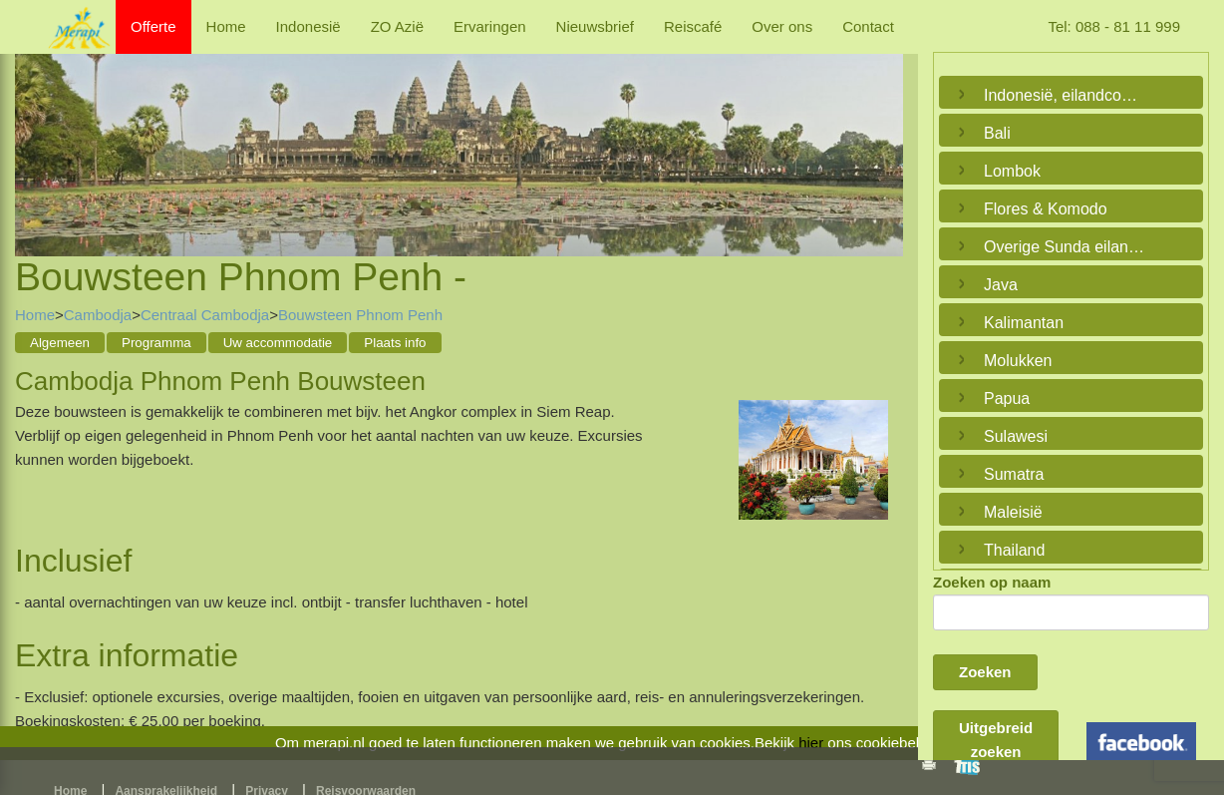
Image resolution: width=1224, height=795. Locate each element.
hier (810, 742)
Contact (868, 26)
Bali (997, 133)
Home (226, 26)
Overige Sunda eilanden (1066, 246)
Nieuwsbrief (595, 26)
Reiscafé (693, 26)
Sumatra (1014, 474)
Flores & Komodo (1045, 208)
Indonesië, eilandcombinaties (1066, 95)
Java (1001, 284)
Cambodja (98, 314)
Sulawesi (1016, 436)
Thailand (1014, 550)
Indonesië (308, 26)
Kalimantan (1024, 322)
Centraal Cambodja (205, 314)
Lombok (1012, 171)
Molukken (1018, 360)
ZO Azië (397, 26)
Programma (156, 342)
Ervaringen (490, 26)
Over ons (782, 26)
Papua (1007, 398)
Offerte (153, 26)
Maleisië (1013, 512)
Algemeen (60, 342)
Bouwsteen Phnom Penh (360, 314)
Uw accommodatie (278, 342)
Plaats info (395, 342)
